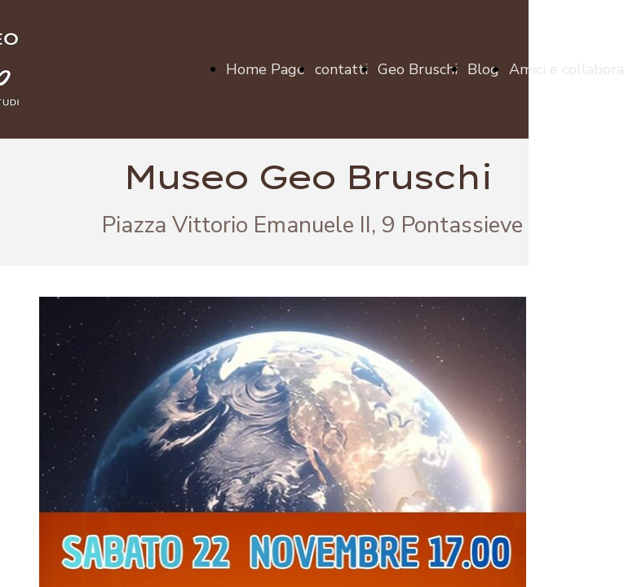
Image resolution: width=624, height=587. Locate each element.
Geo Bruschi (418, 69)
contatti (341, 69)
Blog (483, 69)
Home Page (265, 69)
